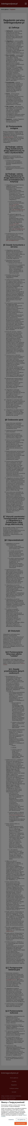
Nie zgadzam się (21, 1119)
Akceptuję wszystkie (20, 1123)
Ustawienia (11, 1119)
